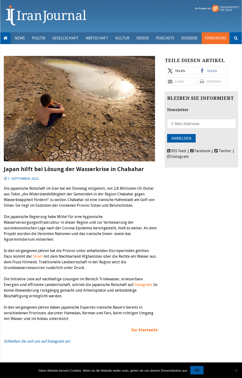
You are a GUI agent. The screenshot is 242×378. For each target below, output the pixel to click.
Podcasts (165, 38)
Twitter (222, 151)
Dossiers (189, 38)
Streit (38, 256)
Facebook (200, 151)
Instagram (143, 284)
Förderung (215, 38)
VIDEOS (142, 38)
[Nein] (236, 370)
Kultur (122, 38)
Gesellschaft (65, 38)
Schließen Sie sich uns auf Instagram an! (37, 341)
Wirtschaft (97, 38)
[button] (180, 71)
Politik (38, 38)
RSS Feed (176, 151)
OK (196, 370)
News (20, 38)
